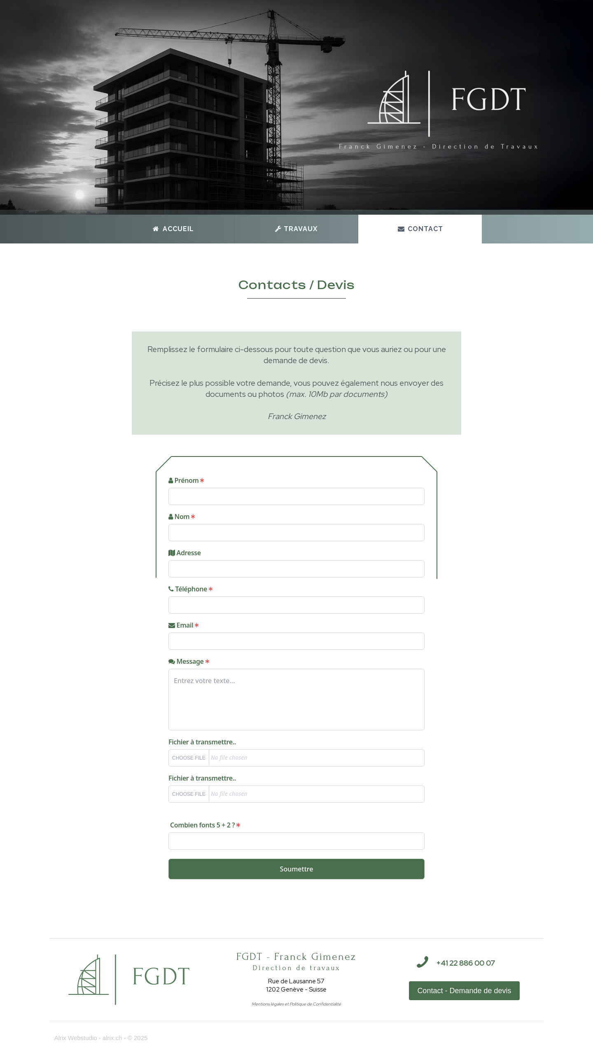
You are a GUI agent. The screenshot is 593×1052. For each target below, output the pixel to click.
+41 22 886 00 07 (465, 963)
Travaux (296, 229)
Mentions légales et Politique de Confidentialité (296, 1004)
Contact (420, 229)
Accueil (173, 229)
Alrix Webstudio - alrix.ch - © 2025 (98, 1037)
